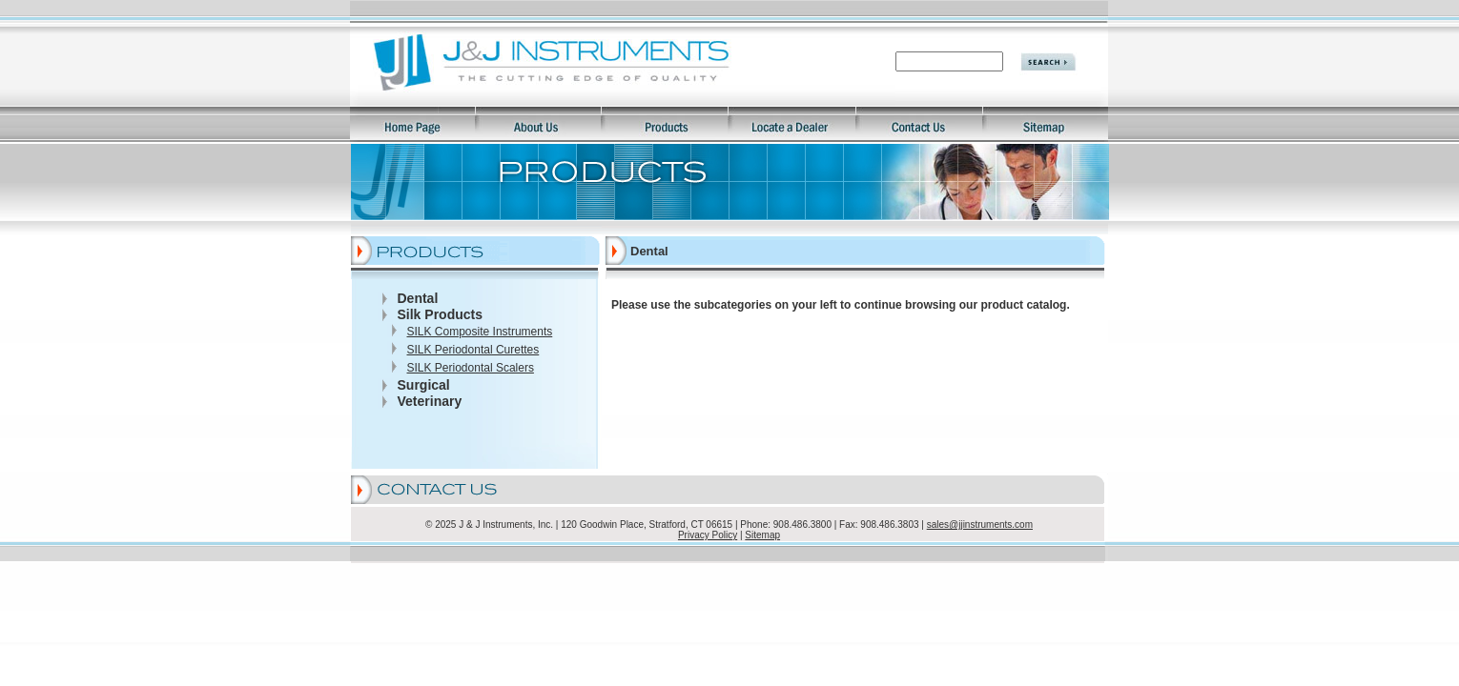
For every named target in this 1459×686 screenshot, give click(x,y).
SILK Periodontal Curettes (473, 349)
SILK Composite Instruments (480, 331)
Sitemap (762, 535)
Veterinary (430, 401)
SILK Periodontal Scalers (470, 367)
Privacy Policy (707, 535)
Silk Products (440, 314)
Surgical (424, 385)
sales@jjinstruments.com (980, 524)
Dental (418, 298)
